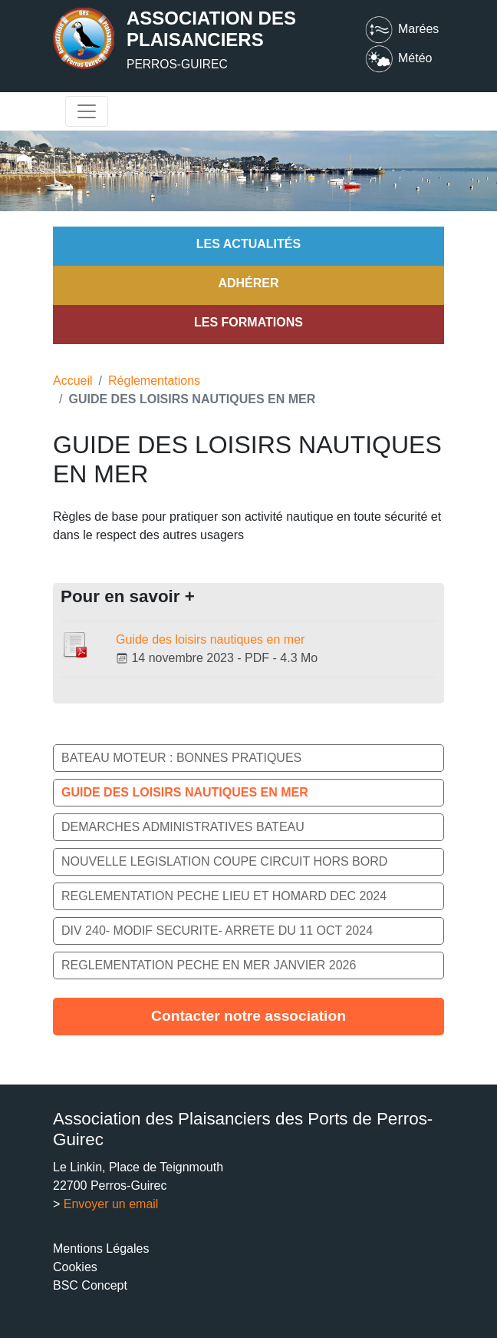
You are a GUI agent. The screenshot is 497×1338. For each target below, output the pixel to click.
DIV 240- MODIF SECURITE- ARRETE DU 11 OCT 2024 (217, 930)
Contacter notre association (248, 1016)
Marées (401, 28)
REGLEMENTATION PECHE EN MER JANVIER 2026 (208, 965)
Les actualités (248, 243)
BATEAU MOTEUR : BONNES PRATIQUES (181, 757)
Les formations (248, 322)
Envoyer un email (111, 1203)
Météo (398, 58)
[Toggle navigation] (86, 111)
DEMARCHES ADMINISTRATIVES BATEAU (182, 826)
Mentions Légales (101, 1248)
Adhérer (248, 283)
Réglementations (154, 380)
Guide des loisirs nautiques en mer (210, 639)
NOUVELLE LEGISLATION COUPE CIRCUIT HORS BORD (224, 861)
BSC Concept (90, 1285)
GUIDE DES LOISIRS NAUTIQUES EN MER (184, 792)
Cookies (75, 1266)
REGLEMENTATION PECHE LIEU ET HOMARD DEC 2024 (224, 895)
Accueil (73, 380)
